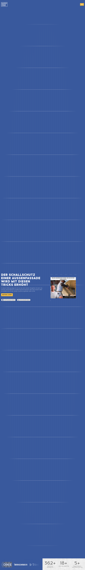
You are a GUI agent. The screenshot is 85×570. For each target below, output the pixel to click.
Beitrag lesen (7, 295)
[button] (82, 4)
